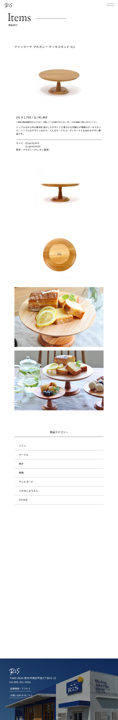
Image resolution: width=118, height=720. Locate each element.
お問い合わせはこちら (21, 694)
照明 (21, 472)
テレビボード (26, 481)
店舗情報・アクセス (20, 688)
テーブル (23, 454)
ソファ (22, 445)
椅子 (21, 463)
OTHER (23, 499)
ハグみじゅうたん (28, 490)
